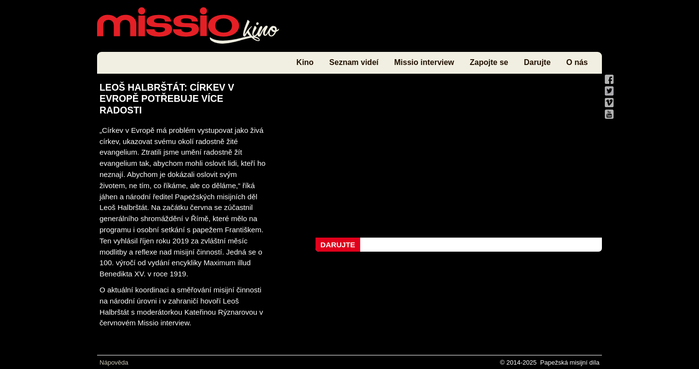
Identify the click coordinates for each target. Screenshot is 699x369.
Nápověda (114, 362)
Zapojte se (489, 62)
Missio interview (424, 62)
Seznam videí (353, 62)
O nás (577, 62)
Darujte (537, 62)
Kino (305, 62)
